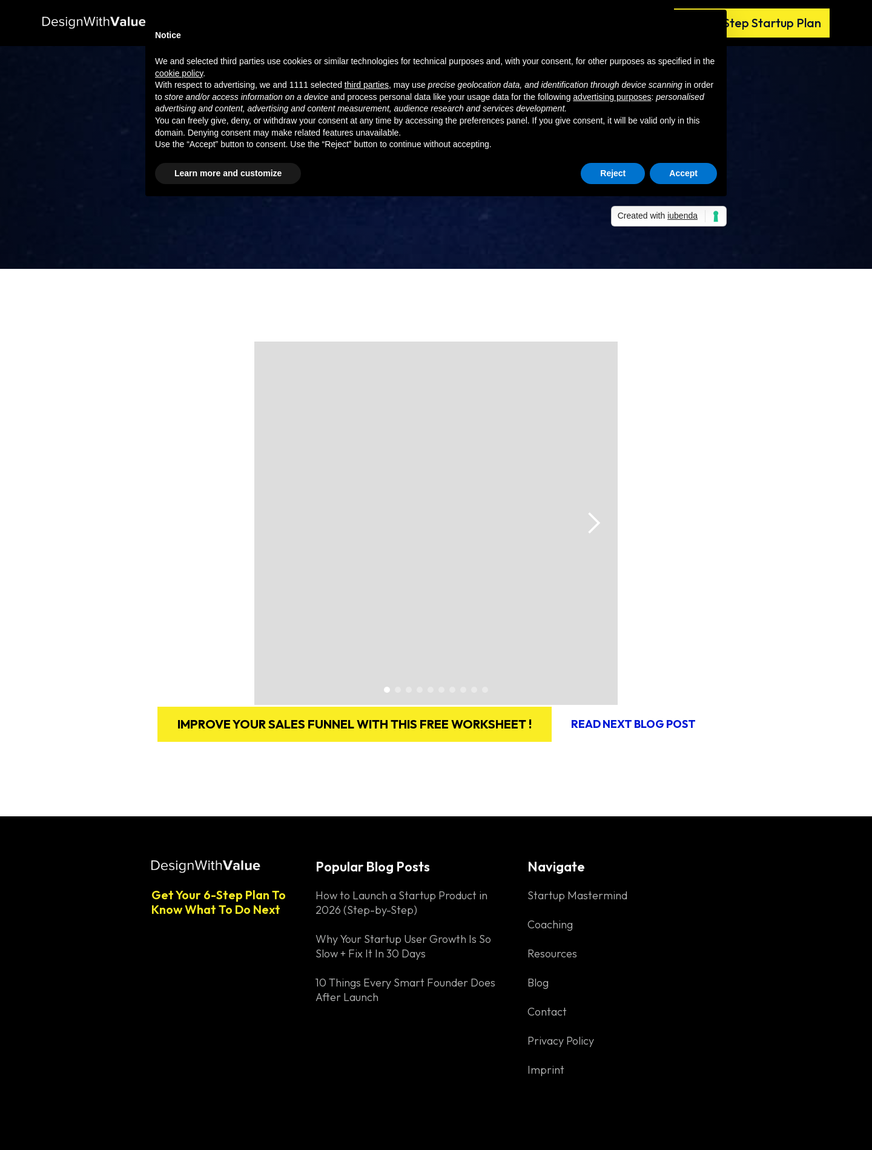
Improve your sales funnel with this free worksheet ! (354, 724)
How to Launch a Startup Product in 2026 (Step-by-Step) (401, 902)
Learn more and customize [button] (228, 173)
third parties (367, 85)
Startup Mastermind (577, 895)
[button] (593, 523)
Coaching (550, 924)
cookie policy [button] (179, 73)
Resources (552, 953)
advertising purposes (612, 97)
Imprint (545, 1070)
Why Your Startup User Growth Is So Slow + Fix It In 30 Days (403, 946)
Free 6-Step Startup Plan (751, 22)
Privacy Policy (560, 1041)
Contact (547, 1012)
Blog (538, 983)
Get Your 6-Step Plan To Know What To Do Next (218, 902)
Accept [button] (683, 173)
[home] (96, 17)
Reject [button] (613, 173)
